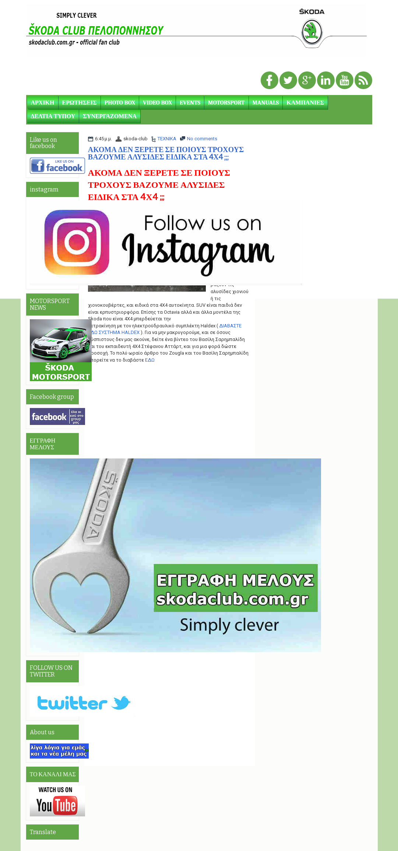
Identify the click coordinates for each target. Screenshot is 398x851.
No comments (202, 138)
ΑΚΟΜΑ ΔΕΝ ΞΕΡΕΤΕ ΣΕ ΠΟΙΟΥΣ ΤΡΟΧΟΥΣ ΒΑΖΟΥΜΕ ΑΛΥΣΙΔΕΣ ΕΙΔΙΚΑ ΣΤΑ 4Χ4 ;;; (166, 153)
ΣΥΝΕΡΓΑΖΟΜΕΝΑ (110, 116)
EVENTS (190, 102)
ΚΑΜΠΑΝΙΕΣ (305, 102)
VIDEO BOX (157, 102)
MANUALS (266, 102)
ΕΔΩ (150, 360)
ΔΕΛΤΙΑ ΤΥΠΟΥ (53, 116)
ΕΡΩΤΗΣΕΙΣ (79, 102)
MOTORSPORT (226, 102)
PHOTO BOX (120, 102)
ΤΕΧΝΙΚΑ (167, 138)
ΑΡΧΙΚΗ (42, 102)
